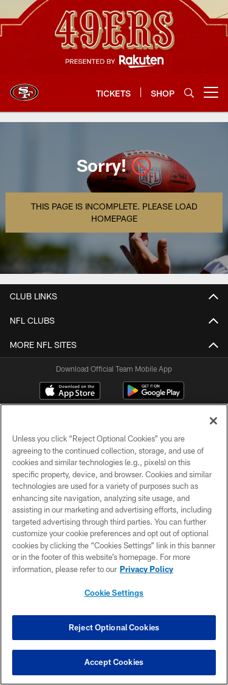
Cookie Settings (114, 593)
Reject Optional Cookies (114, 627)
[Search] (189, 92)
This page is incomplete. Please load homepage (114, 212)
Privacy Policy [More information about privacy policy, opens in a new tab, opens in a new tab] (146, 569)
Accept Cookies (114, 662)
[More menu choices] (211, 92)
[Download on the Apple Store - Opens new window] (69, 392)
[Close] (213, 420)
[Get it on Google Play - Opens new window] (153, 397)
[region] (114, 544)
